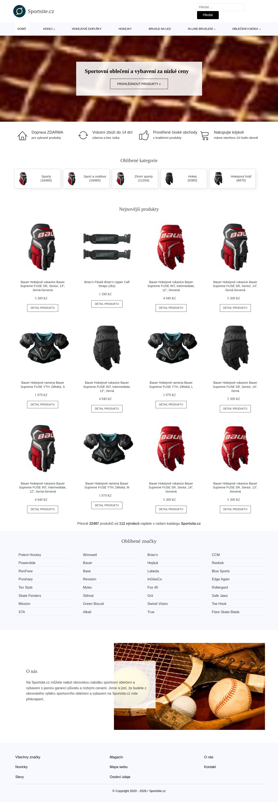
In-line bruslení (200, 28)
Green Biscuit (93, 604)
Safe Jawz (220, 596)
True (151, 612)
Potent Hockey (30, 555)
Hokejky (125, 28)
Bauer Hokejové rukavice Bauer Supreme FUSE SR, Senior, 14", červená (171, 487)
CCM (216, 555)
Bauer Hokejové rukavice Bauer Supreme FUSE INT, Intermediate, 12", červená (171, 286)
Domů (22, 28)
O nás (209, 757)
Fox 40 (153, 587)
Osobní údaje (120, 777)
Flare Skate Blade (226, 612)
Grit (150, 596)
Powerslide (27, 563)
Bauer (87, 563)
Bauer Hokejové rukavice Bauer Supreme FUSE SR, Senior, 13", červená (235, 487)
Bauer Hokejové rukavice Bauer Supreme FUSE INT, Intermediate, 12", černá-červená (42, 487)
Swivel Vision (158, 604)
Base (87, 571)
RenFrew (26, 571)
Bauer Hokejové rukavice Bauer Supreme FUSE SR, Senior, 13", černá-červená (42, 286)
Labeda (153, 571)
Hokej (48, 28)
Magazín (116, 757)
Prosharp (26, 579)
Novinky (21, 767)
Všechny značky (28, 757)
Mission (24, 604)
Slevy (19, 777)
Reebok (218, 563)
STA (22, 612)
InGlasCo (155, 579)
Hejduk (153, 563)
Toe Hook (219, 604)
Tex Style (26, 587)
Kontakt (210, 767)
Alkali (87, 612)
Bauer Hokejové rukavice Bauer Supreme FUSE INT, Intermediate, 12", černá (106, 386)
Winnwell (90, 555)
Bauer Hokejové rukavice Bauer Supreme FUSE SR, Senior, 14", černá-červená (235, 286)
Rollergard (220, 587)
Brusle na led (160, 28)
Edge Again (221, 579)
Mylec (87, 587)
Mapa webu (119, 767)
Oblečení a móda (245, 28)
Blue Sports (221, 571)
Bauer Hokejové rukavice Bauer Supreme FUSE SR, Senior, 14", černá (235, 386)
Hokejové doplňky (87, 28)
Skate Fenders (30, 596)
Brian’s (153, 555)
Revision (89, 579)
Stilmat (88, 596)
